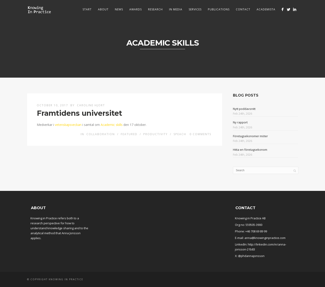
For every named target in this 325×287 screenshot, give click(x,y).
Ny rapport (240, 122)
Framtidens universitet (79, 113)
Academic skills (112, 125)
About (103, 9)
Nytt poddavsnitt (244, 109)
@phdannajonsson (251, 256)
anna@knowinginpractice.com (265, 238)
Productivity (155, 134)
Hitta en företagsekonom (250, 150)
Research (155, 9)
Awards (135, 9)
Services (195, 9)
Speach (180, 134)
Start (87, 9)
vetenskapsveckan (68, 125)
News (119, 9)
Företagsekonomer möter (250, 136)
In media (175, 9)
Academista (266, 9)
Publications (219, 9)
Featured (129, 134)
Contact (243, 9)
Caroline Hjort (91, 105)
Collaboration (100, 134)
